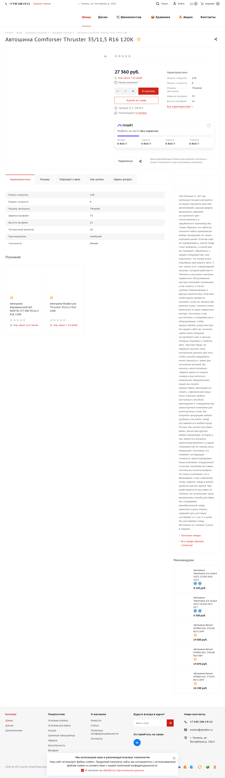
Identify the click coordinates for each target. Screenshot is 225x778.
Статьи (95, 725)
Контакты (97, 738)
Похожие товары (191, 535)
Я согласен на (114, 770)
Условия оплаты (58, 720)
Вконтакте (137, 742)
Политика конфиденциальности (104, 732)
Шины (9, 720)
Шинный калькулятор (61, 735)
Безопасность (56, 745)
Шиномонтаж (13, 730)
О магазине (98, 714)
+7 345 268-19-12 (201, 721)
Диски (9, 725)
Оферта (52, 740)
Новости (96, 720)
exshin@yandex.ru (201, 730)
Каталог (11, 714)
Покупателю (56, 714)
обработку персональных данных (123, 770)
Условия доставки (59, 725)
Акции (52, 730)
